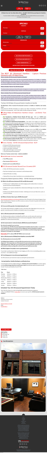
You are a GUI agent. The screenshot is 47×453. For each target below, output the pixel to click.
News (23, 420)
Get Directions (5, 329)
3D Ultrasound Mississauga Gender (23, 432)
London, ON (4, 335)
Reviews (23, 422)
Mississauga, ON (5, 334)
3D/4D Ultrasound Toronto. (23, 438)
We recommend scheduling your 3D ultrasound (10, 199)
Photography (23, 423)
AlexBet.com (28, 450)
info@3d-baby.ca (4, 306)
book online (17, 292)
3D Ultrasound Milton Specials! (23, 428)
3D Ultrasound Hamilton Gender (23, 436)
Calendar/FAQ (23, 421)
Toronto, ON (4, 337)
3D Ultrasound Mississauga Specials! (23, 426)
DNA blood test (13, 161)
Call (23, 440)
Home (23, 417)
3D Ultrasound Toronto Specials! (23, 430)
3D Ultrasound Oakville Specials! (23, 429)
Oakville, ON (4, 333)
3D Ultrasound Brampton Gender (23, 433)
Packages (23, 418)
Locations (23, 419)
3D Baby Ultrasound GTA (23, 437)
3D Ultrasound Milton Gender (23, 435)
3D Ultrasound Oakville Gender (23, 434)
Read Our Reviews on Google (6, 303)
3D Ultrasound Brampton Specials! (23, 425)
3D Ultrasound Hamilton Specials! (23, 427)
